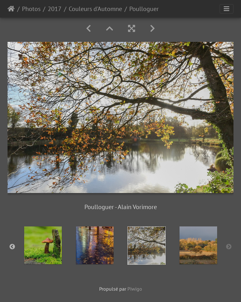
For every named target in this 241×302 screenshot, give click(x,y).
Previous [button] (12, 247)
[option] (43, 245)
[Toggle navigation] (226, 9)
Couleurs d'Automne (95, 9)
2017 (55, 9)
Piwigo (134, 289)
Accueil (11, 9)
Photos (31, 9)
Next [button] (229, 247)
